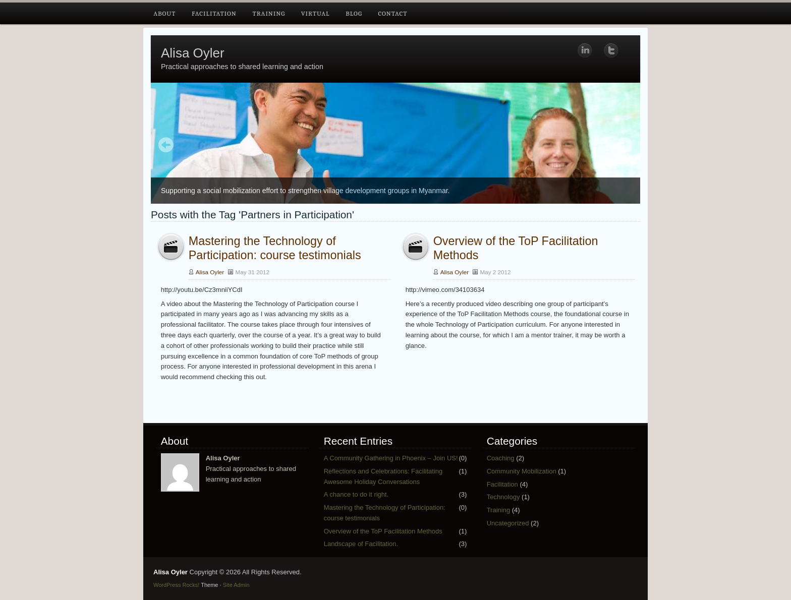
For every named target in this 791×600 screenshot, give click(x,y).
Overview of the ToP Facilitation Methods (383, 531)
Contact (392, 13)
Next (625, 145)
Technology (503, 497)
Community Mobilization (521, 471)
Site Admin (236, 585)
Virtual (315, 13)
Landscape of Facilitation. (361, 544)
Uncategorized (508, 523)
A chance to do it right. (356, 494)
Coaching (501, 458)
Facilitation (214, 13)
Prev (166, 145)
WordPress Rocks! (176, 585)
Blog (354, 13)
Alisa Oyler (192, 53)
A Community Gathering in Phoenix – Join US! (391, 458)
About (164, 13)
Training (268, 13)
